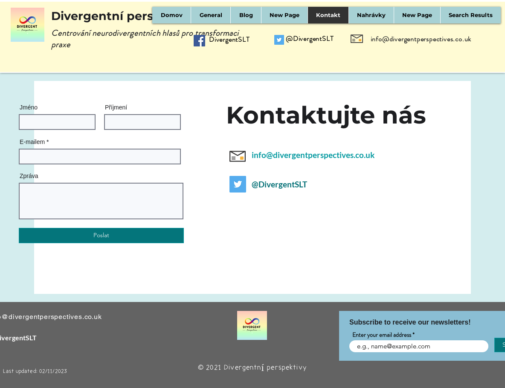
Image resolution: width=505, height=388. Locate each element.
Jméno (29, 107)
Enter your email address (381, 335)
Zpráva (29, 176)
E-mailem (32, 142)
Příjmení (116, 107)
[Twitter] (279, 40)
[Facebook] (199, 40)
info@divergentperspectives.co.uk (421, 39)
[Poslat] (101, 235)
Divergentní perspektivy (124, 16)
